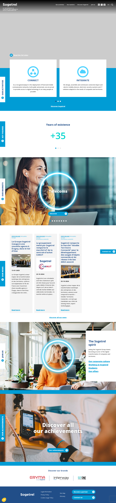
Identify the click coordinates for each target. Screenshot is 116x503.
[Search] (112, 4)
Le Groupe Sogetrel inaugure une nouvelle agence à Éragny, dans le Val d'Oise (21, 246)
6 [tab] (61, 220)
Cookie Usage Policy (47, 498)
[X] (102, 5)
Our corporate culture (99, 361)
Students (93, 368)
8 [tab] (66, 220)
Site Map (62, 493)
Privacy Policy (45, 495)
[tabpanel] (33, 78)
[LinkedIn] (99, 5)
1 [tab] (55, 101)
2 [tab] (58, 101)
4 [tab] (56, 220)
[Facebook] (104, 5)
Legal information (46, 492)
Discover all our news (58, 317)
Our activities (60, 4)
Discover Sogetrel (82, 4)
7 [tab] (63, 220)
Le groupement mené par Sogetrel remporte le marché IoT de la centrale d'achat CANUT (45, 249)
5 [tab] (59, 220)
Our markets (71, 4)
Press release (16, 236)
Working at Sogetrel (98, 364)
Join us (93, 4)
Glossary (62, 496)
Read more (16, 310)
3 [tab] (60, 101)
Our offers (93, 371)
